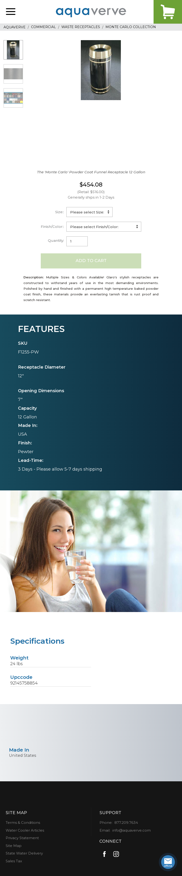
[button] (10, 12)
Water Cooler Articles (25, 830)
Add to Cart (91, 260)
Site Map (14, 845)
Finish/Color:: (52, 226)
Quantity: (56, 240)
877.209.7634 (126, 822)
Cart (168, 12)
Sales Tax (14, 861)
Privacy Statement (22, 838)
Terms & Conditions (23, 822)
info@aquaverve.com (131, 830)
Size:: (59, 212)
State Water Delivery (24, 853)
